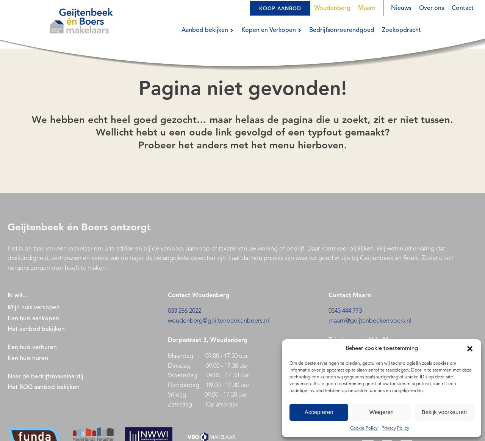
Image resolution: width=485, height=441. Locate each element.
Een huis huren (28, 359)
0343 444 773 (345, 311)
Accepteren (319, 412)
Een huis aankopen (33, 319)
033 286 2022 (184, 311)
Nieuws (401, 8)
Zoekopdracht (401, 30)
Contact (463, 8)
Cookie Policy (364, 428)
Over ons (431, 8)
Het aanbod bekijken (36, 329)
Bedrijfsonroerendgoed (341, 30)
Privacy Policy (395, 428)
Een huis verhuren (33, 348)
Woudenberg (332, 8)
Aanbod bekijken (207, 30)
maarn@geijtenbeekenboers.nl (370, 321)
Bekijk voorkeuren (444, 412)
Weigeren (381, 412)
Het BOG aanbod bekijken (44, 387)
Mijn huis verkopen (34, 308)
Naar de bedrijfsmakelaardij (45, 377)
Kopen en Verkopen (271, 30)
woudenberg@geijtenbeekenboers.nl (218, 321)
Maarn (366, 8)
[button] (470, 349)
